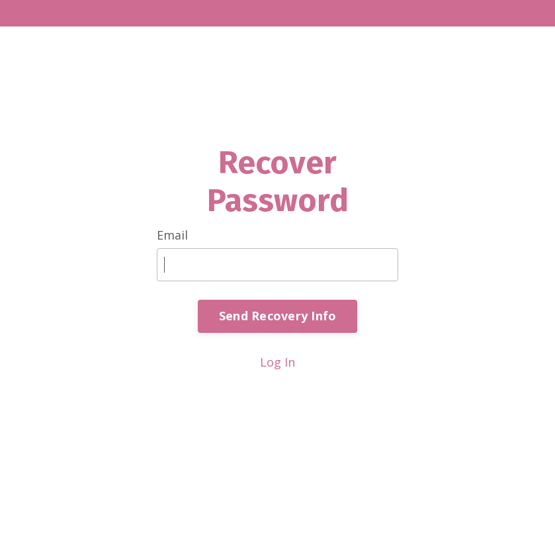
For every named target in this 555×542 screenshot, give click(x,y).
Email (172, 235)
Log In (277, 362)
